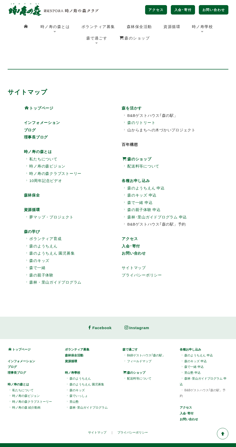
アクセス (155, 10)
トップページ (39, 91)
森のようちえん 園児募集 (50, 236)
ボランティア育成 (43, 221)
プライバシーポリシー (142, 257)
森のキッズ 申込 (139, 178)
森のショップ (135, 38)
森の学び (32, 214)
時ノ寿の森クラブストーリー (53, 156)
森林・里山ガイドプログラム (53, 265)
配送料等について (140, 149)
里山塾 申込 (190, 355)
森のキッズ (37, 243)
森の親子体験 (39, 257)
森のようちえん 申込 (143, 170)
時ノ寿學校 (202, 26)
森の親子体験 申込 (141, 192)
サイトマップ (134, 250)
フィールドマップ (137, 344)
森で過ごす (96, 38)
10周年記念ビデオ (43, 163)
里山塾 (72, 384)
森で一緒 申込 (137, 185)
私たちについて (41, 141)
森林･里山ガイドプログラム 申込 (154, 199)
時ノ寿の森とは (55, 26)
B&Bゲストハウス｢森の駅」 (144, 338)
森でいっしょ (77, 378)
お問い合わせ (213, 10)
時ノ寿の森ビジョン (45, 149)
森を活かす (132, 91)
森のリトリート (138, 105)
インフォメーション (42, 105)
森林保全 (32, 178)
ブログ (30, 112)
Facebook (100, 310)
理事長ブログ (36, 120)
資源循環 (171, 26)
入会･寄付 (183, 10)
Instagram (136, 310)
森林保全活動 (139, 26)
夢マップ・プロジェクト (49, 199)
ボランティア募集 (98, 26)
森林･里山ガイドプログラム (87, 390)
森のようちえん (41, 228)
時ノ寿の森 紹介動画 (24, 390)
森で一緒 (35, 250)
